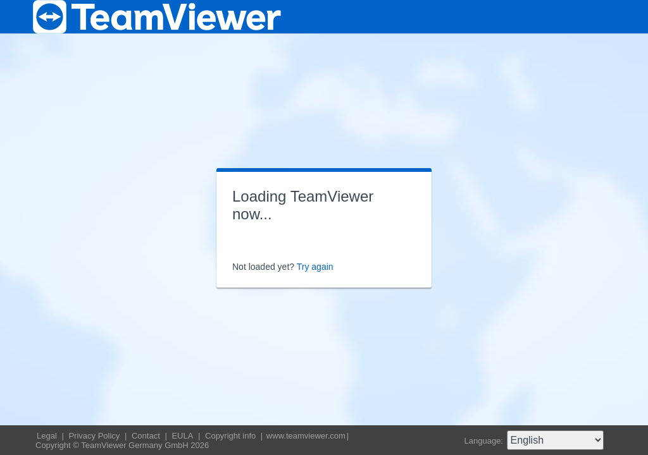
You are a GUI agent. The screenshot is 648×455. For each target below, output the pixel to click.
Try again (315, 267)
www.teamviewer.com (306, 435)
